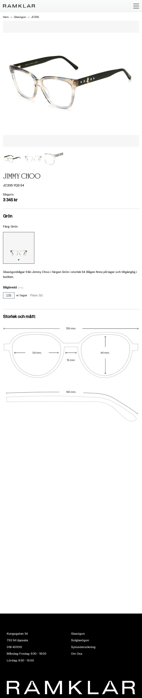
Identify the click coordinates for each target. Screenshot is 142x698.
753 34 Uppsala (17, 640)
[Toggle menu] (136, 6)
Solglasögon (80, 640)
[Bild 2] (33, 159)
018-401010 (14, 647)
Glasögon (20, 17)
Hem (6, 17)
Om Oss (76, 654)
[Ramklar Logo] (19, 6)
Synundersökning (83, 647)
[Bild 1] (12, 159)
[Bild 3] (53, 159)
